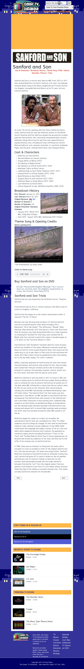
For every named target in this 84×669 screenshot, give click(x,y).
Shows (28, 557)
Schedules (66, 643)
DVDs (60, 71)
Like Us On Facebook (22, 532)
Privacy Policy (48, 662)
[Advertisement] (47, 31)
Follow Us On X (20, 537)
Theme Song (52, 71)
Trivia (50, 73)
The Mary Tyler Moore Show (39, 622)
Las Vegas (30, 567)
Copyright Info (36, 662)
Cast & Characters (22, 71)
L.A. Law (30, 579)
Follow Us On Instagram (23, 542)
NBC (32, 199)
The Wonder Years (34, 597)
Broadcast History (38, 71)
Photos (43, 73)
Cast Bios (66, 640)
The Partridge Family (35, 554)
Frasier (29, 609)
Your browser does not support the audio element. (33, 274)
